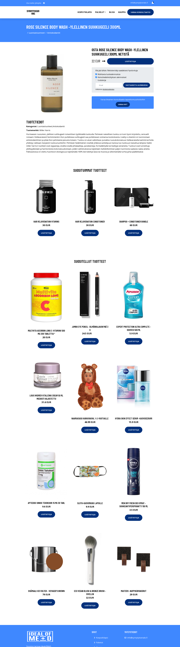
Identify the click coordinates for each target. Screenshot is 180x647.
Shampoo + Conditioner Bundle (133, 221)
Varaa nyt (122, 104)
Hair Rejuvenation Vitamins (46, 221)
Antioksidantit (53, 33)
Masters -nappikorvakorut (133, 590)
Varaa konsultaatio (140, 12)
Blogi (112, 12)
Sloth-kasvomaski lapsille (90, 503)
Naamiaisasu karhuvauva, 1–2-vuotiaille (90, 418)
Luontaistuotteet (37, 33)
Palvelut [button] (99, 12)
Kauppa (122, 12)
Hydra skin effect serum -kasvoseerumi (133, 418)
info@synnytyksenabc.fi (139, 3)
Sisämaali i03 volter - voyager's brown (46, 590)
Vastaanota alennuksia (137, 85)
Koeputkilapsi (85, 12)
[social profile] (44, 3)
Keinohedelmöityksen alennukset (112, 77)
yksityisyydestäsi (108, 89)
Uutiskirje (102, 80)
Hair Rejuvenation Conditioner (90, 221)
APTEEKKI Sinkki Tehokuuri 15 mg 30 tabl (46, 502)
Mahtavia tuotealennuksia (109, 74)
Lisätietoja (130, 61)
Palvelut (99, 642)
